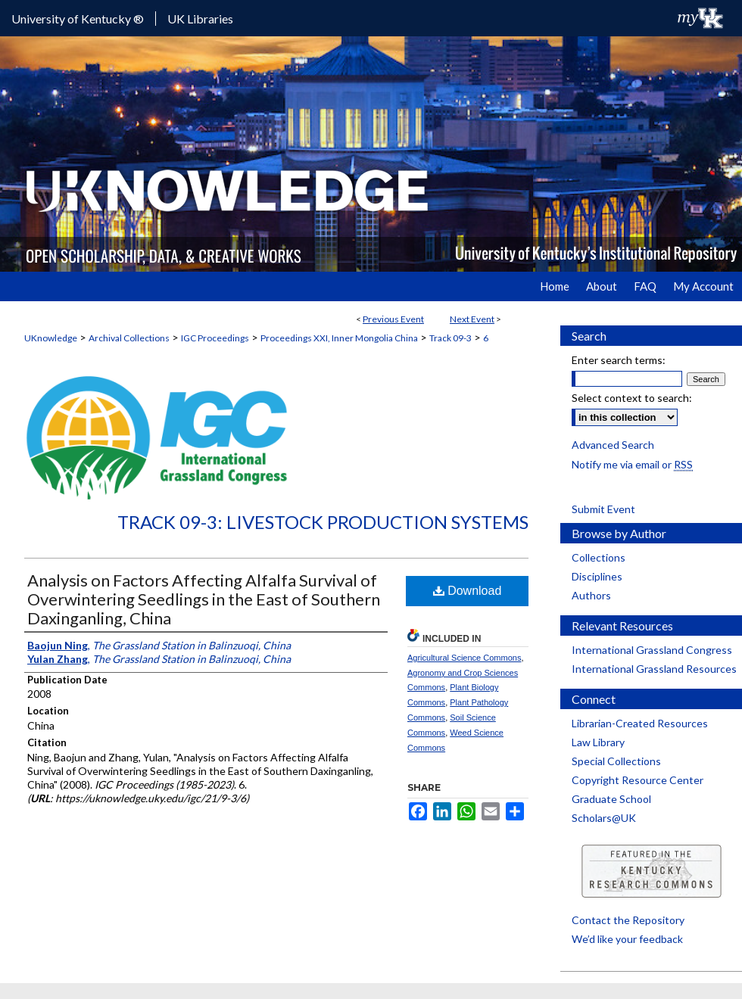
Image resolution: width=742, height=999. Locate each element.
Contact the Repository (628, 919)
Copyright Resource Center (637, 779)
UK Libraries (200, 18)
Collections (598, 557)
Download (467, 590)
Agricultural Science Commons (464, 657)
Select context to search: (632, 397)
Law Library (598, 742)
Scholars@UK (604, 817)
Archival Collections (129, 338)
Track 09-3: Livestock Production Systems (322, 522)
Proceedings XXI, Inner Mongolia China (339, 338)
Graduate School (611, 798)
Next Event (472, 319)
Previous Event (393, 319)
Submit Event (603, 509)
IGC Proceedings (215, 338)
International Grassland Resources (654, 668)
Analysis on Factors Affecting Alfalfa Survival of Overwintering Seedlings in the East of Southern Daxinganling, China (203, 599)
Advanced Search (613, 444)
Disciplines (597, 576)
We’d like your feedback (627, 938)
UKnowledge (50, 338)
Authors (591, 595)
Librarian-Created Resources (640, 723)
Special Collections (616, 761)
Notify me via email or (632, 464)
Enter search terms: (619, 359)
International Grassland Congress (652, 649)
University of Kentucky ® (77, 18)
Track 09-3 (450, 338)
